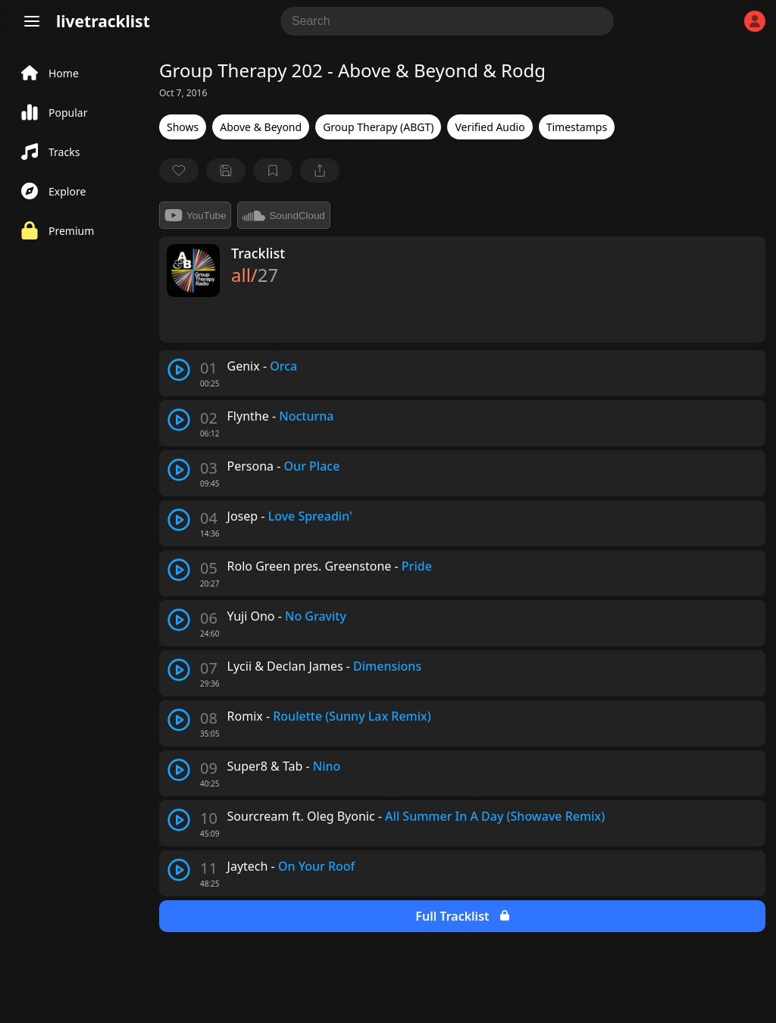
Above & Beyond (261, 127)
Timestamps (576, 127)
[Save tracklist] (226, 170)
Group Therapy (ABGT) (378, 127)
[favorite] (179, 170)
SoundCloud (283, 215)
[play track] (179, 370)
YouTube (195, 215)
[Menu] (31, 21)
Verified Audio (489, 127)
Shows (183, 127)
